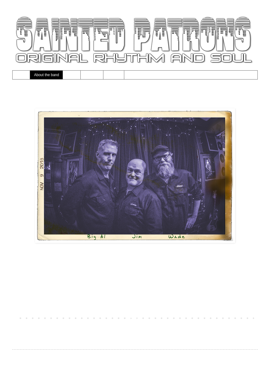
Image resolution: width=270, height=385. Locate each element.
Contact (113, 75)
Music (71, 75)
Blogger (157, 370)
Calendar (92, 75)
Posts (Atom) (49, 327)
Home (21, 75)
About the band (46, 75)
